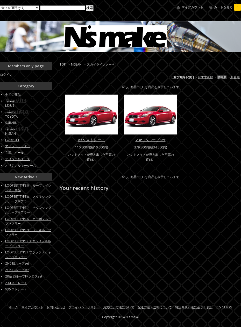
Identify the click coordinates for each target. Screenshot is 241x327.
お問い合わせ (56, 307)
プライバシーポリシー (84, 307)
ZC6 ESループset (17, 270)
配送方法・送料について (155, 307)
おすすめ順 (205, 77)
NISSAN (76, 64)
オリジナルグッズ (17, 159)
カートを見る (227, 7)
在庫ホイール (14, 152)
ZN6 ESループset (17, 263)
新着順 (235, 77)
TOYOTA (11, 116)
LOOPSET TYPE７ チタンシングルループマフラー (28, 210)
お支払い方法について (118, 307)
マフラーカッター (17, 146)
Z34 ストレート (16, 283)
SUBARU (11, 122)
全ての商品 (13, 94)
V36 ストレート (91, 139)
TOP (63, 64)
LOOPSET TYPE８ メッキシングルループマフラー (28, 198)
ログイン (6, 74)
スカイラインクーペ (101, 64)
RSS (218, 307)
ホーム (13, 307)
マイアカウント (192, 7)
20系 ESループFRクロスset (23, 276)
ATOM (227, 307)
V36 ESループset (151, 139)
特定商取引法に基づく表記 (193, 307)
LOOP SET (12, 140)
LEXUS (9, 105)
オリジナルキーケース (20, 165)
